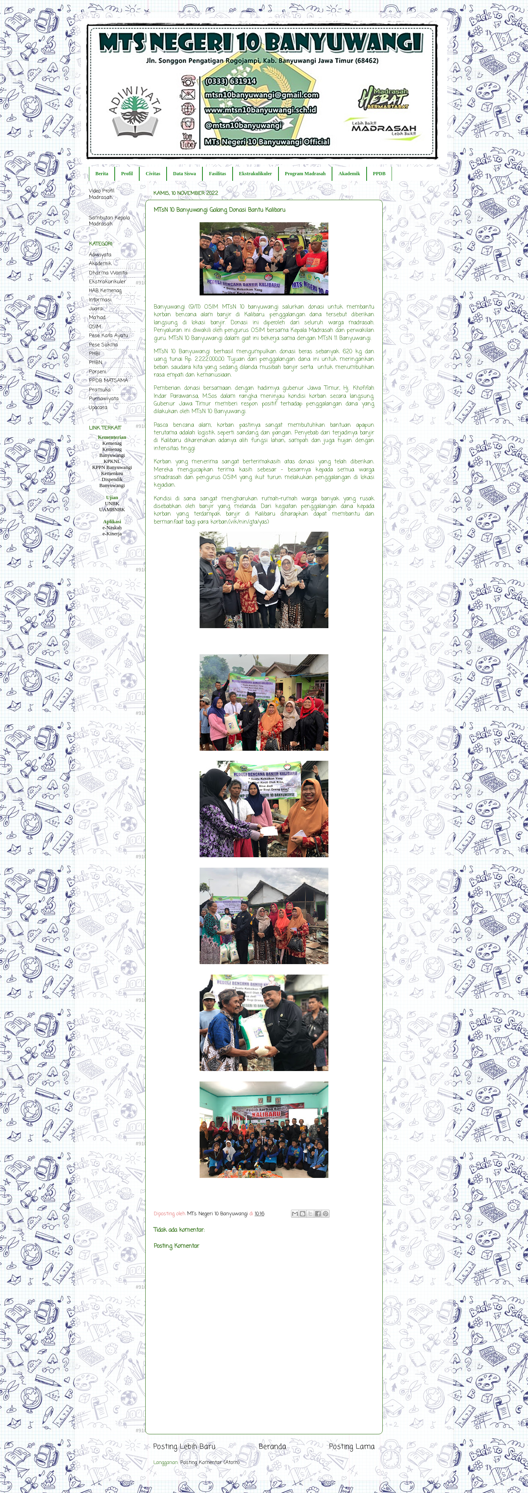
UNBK (112, 503)
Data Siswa (184, 173)
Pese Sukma (103, 345)
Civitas (153, 173)
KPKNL (112, 461)
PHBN (95, 363)
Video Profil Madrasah (101, 194)
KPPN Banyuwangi (112, 467)
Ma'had (97, 318)
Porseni (97, 372)
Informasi (100, 300)
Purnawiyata (104, 399)
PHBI (94, 354)
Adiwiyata (100, 255)
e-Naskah (112, 527)
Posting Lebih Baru (184, 1447)
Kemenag (112, 443)
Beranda (272, 1447)
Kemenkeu (112, 473)
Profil (127, 173)
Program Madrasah (305, 173)
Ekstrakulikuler (255, 173)
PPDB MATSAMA (108, 381)
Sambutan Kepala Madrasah (109, 221)
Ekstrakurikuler (107, 282)
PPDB (379, 173)
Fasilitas (217, 173)
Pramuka (100, 390)
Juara (96, 309)
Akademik (349, 173)
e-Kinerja (112, 534)
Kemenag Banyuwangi (112, 452)
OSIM (95, 327)
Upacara (98, 408)
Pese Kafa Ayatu (108, 336)
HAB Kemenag (105, 291)
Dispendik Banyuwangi (112, 482)
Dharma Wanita (108, 273)
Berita (101, 173)
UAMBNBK (112, 509)
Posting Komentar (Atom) (209, 1462)
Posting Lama (352, 1447)
